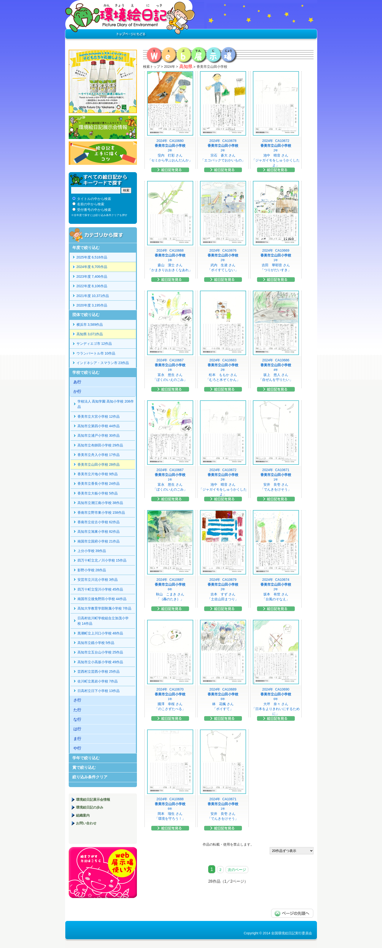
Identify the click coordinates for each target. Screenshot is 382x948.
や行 (77, 748)
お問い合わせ (86, 823)
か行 (77, 391)
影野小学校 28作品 (91, 570)
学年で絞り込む (86, 758)
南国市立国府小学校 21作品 (98, 541)
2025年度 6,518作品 (91, 257)
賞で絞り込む (84, 767)
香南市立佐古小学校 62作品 (98, 522)
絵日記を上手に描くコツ (103, 153)
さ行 (77, 700)
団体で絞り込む (86, 315)
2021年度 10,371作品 (92, 296)
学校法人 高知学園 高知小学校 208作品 (105, 404)
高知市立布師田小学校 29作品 (100, 445)
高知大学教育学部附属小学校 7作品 (104, 608)
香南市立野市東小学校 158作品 (101, 512)
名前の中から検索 (90, 204)
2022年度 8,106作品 (91, 286)
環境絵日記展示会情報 (103, 127)
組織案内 (83, 815)
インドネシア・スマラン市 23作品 (102, 363)
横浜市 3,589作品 (89, 324)
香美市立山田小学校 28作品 (98, 464)
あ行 (77, 382)
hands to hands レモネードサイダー (103, 81)
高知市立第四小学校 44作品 (98, 426)
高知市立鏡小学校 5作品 (96, 643)
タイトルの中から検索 (94, 199)
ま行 (77, 739)
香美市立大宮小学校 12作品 (98, 416)
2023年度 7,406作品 (91, 276)
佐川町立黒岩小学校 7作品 (97, 681)
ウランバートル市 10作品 (95, 353)
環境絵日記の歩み (89, 807)
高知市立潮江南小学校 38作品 (100, 503)
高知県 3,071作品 (89, 334)
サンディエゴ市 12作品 (94, 344)
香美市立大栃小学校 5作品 (97, 493)
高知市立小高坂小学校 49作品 (100, 662)
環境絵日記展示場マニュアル (103, 873)
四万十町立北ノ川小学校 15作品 (101, 560)
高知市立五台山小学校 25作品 (100, 652)
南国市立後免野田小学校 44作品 (101, 599)
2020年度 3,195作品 (91, 305)
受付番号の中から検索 (94, 210)
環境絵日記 (130, 20)
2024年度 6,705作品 (91, 267)
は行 (77, 729)
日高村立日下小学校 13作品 (98, 691)
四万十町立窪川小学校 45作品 (100, 589)
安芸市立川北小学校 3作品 (97, 580)
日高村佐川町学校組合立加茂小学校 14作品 (103, 620)
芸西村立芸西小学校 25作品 (98, 671)
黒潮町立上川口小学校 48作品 (100, 633)
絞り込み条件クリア (89, 777)
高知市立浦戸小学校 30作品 (98, 435)
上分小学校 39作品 (91, 551)
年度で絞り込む (86, 248)
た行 (77, 710)
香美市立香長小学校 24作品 (98, 483)
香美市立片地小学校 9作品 (97, 474)
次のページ (237, 870)
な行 (77, 719)
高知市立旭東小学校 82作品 (98, 531)
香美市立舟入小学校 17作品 (98, 455)
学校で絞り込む (86, 372)
